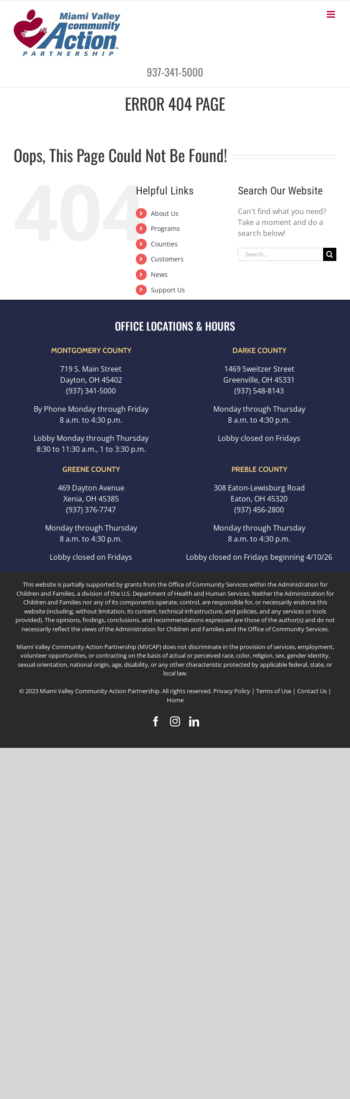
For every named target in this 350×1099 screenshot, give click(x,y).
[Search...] (280, 254)
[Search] (329, 254)
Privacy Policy (231, 691)
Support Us (168, 290)
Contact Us (312, 691)
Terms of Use (273, 691)
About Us (165, 213)
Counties (164, 244)
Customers (167, 259)
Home (175, 700)
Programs (165, 228)
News (159, 274)
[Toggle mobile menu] (331, 14)
